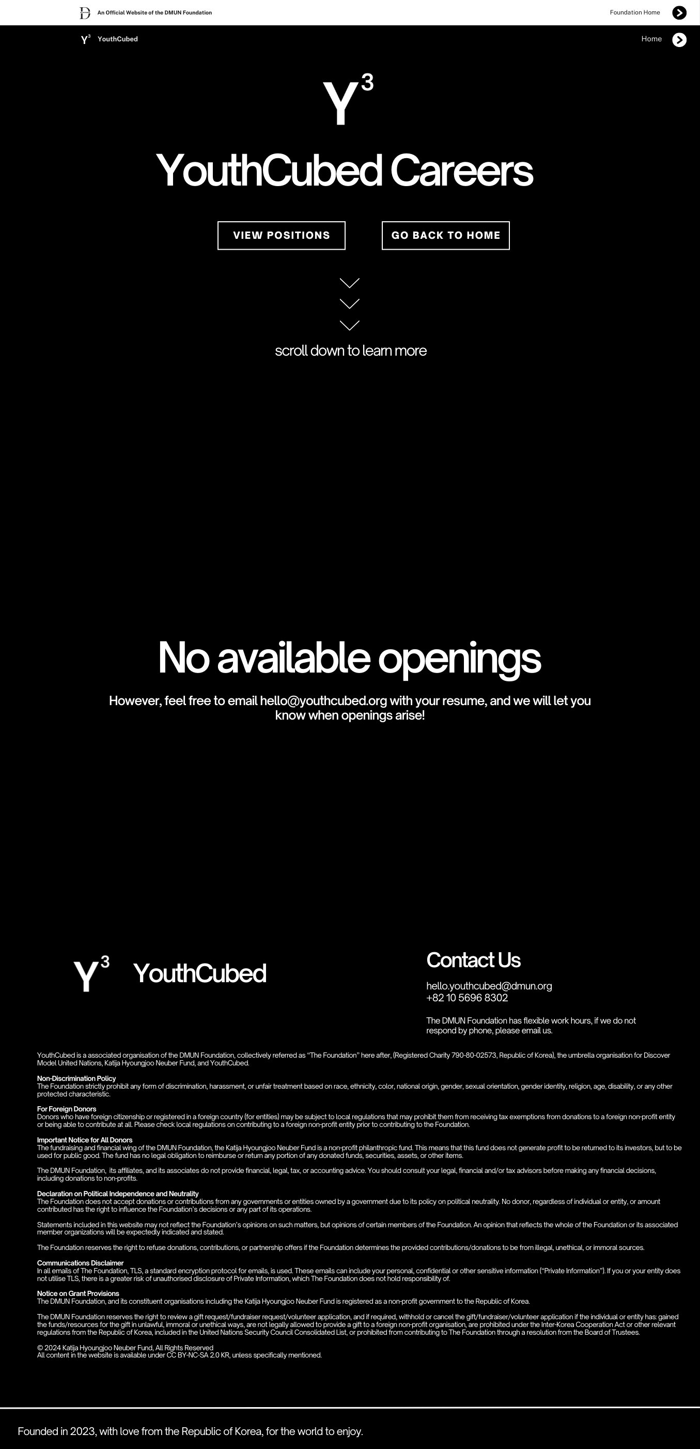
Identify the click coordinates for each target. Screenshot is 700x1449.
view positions (282, 235)
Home (652, 39)
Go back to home (446, 235)
